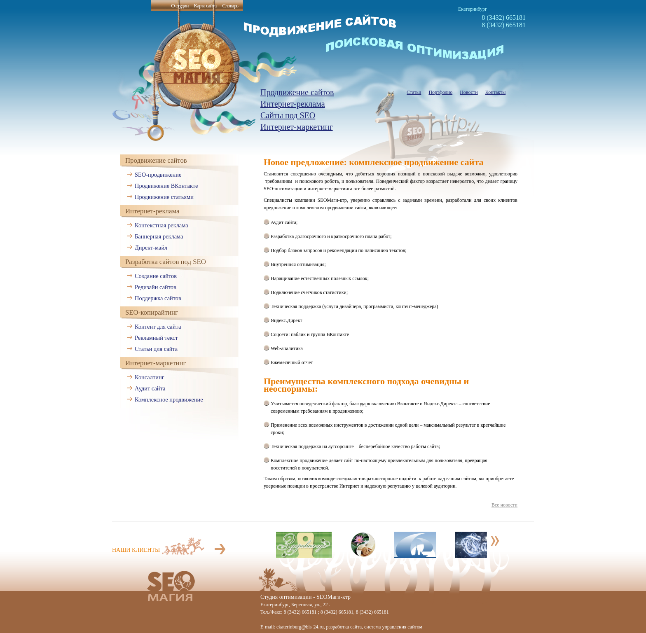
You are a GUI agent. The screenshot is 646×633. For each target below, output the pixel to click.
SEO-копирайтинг (151, 312)
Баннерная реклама (159, 236)
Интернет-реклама (292, 103)
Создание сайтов (156, 276)
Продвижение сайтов (297, 92)
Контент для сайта (158, 326)
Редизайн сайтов (155, 287)
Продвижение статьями (164, 197)
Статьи (414, 92)
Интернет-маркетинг (296, 126)
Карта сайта (205, 5)
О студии (179, 5)
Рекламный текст (156, 337)
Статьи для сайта (156, 349)
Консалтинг (149, 377)
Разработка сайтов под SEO (165, 262)
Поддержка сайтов (158, 298)
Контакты (495, 92)
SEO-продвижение (158, 174)
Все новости (504, 505)
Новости (469, 92)
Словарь (230, 5)
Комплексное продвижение (169, 399)
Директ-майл (151, 247)
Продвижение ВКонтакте (166, 185)
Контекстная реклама (161, 225)
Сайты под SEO (287, 115)
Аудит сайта (150, 388)
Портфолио (440, 92)
